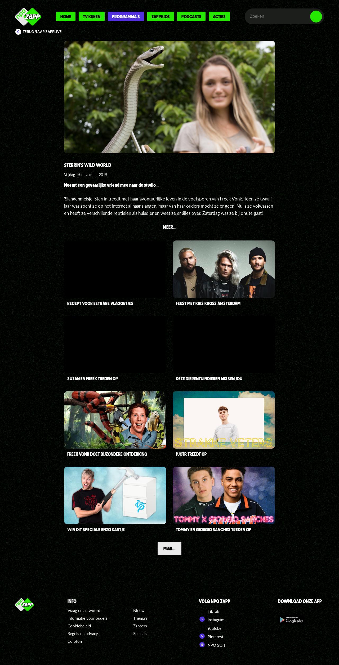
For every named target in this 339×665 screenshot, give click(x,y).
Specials (140, 633)
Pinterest (211, 636)
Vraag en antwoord (84, 610)
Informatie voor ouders (88, 618)
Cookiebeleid (79, 625)
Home (65, 16)
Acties (219, 16)
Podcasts (191, 16)
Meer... (169, 548)
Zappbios (160, 16)
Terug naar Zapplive (42, 31)
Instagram (211, 619)
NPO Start (212, 644)
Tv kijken (91, 16)
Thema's (140, 618)
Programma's (126, 16)
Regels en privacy (83, 633)
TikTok (209, 611)
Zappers (140, 625)
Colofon (75, 641)
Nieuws (139, 610)
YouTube (210, 627)
